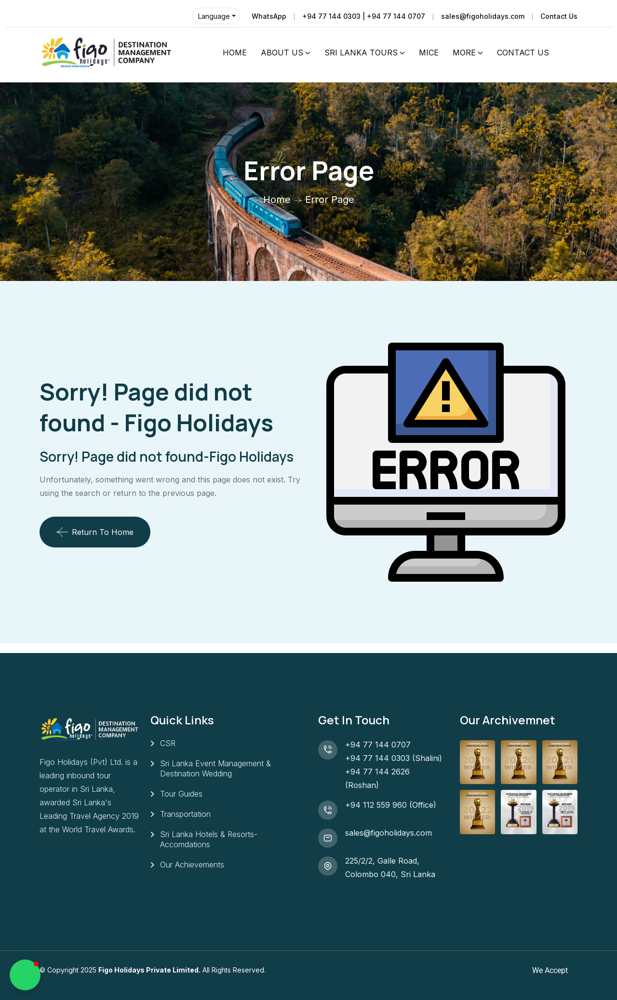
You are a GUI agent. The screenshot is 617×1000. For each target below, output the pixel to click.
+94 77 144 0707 (380, 744)
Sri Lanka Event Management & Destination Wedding (215, 768)
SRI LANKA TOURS (361, 52)
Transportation (185, 814)
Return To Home (95, 532)
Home (277, 199)
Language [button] (214, 16)
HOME (235, 52)
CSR (167, 743)
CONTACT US (523, 52)
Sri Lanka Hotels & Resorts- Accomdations (208, 839)
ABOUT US (282, 52)
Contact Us (558, 16)
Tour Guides (181, 794)
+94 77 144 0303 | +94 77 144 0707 (363, 16)
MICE (429, 52)
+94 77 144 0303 (377, 758)
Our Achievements (192, 864)
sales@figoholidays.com (482, 16)
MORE (464, 52)
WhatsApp (269, 16)
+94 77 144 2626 (377, 771)
